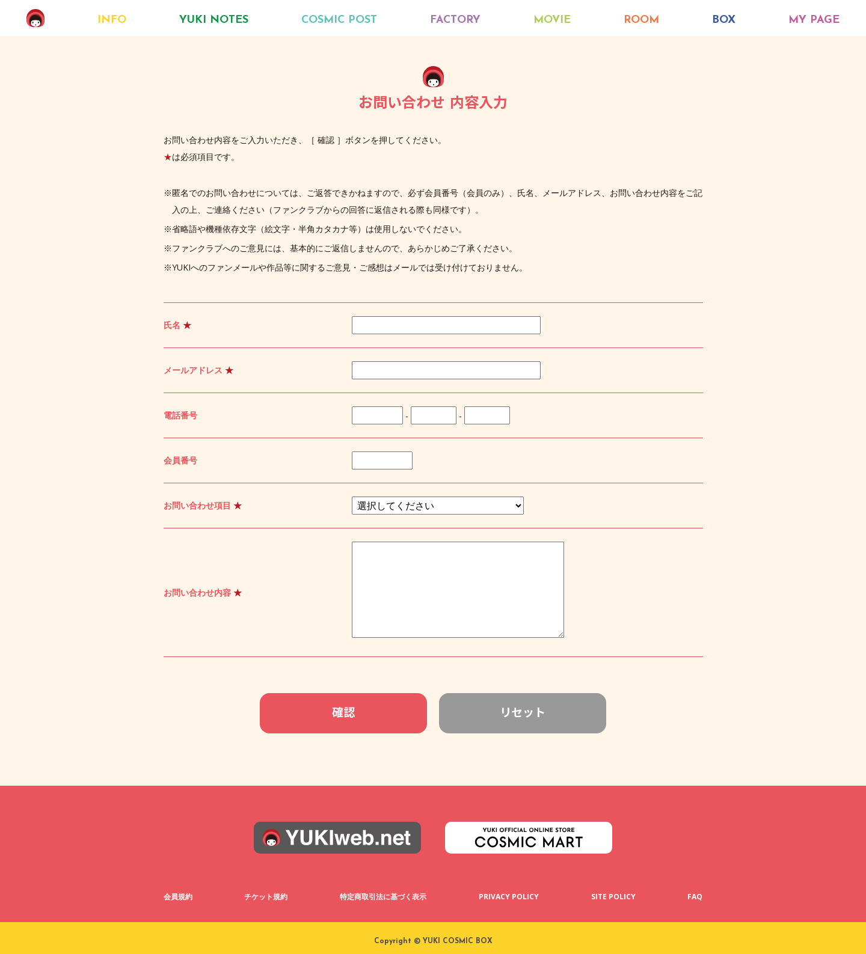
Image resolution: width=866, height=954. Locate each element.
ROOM (641, 20)
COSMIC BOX (35, 18)
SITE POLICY (613, 896)
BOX (723, 20)
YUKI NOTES (213, 20)
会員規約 (178, 896)
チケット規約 (265, 896)
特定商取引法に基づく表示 (383, 896)
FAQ (694, 896)
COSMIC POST (339, 20)
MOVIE (552, 20)
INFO (111, 20)
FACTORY (455, 20)
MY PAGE (814, 20)
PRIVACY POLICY (509, 896)
